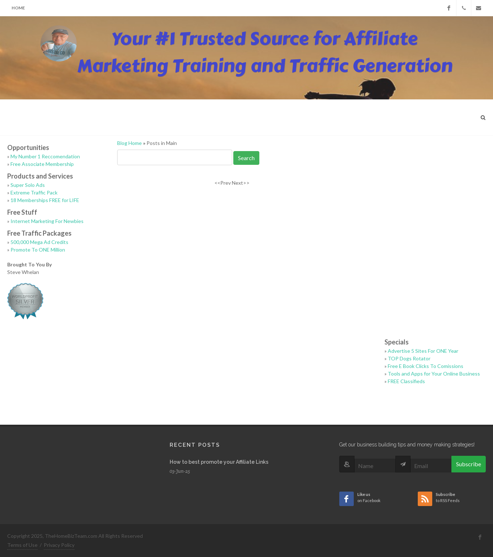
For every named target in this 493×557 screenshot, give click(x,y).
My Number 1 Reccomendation (45, 156)
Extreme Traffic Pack (34, 192)
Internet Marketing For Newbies (47, 221)
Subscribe (468, 463)
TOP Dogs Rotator (409, 358)
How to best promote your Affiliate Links (219, 462)
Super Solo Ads (27, 185)
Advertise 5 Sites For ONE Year (423, 351)
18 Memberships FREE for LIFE (44, 200)
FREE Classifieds (406, 381)
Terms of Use (22, 545)
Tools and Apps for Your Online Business (434, 373)
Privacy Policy (59, 545)
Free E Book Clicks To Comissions (425, 366)
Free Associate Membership (42, 164)
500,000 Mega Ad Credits (39, 242)
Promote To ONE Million (37, 250)
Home (18, 7)
